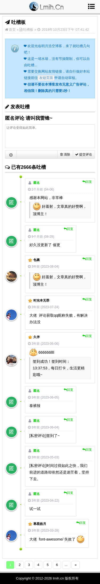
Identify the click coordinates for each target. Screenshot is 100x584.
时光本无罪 (41, 300)
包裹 (36, 260)
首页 (12, 30)
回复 (87, 182)
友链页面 (46, 78)
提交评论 (83, 154)
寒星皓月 (39, 524)
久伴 (36, 337)
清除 (65, 154)
